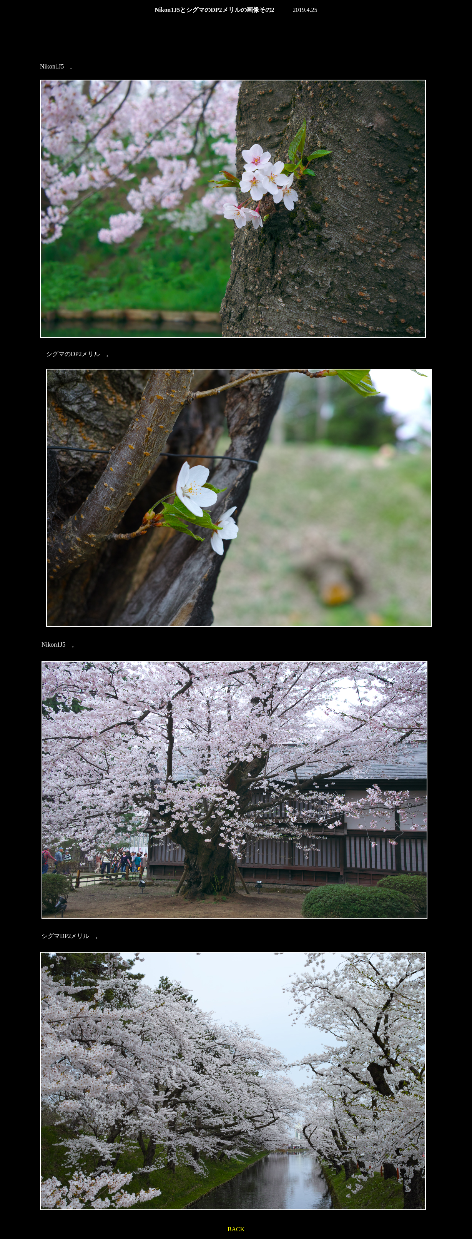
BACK (236, 1229)
